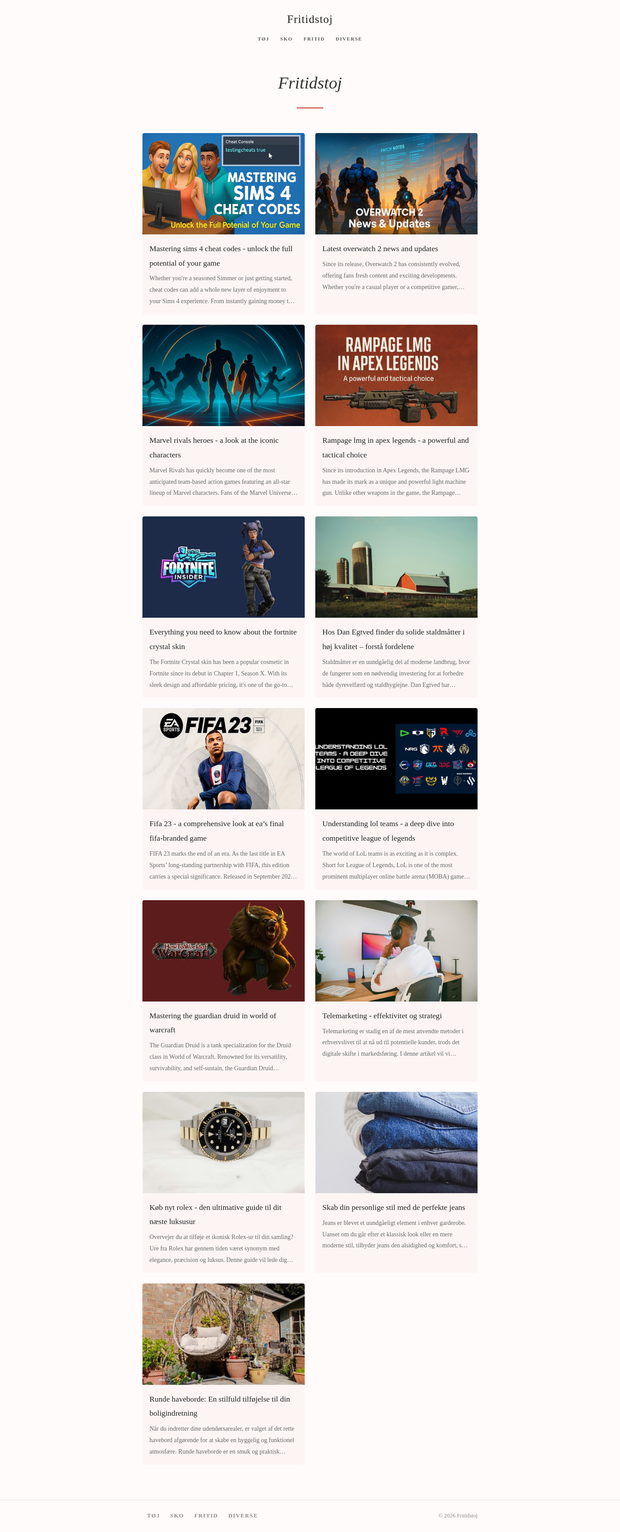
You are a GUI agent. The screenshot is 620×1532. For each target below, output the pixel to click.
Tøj (263, 38)
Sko (286, 38)
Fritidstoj (310, 19)
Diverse (349, 38)
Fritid (314, 38)
